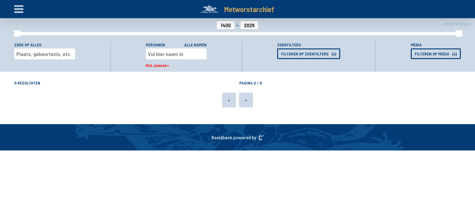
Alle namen (195, 44)
